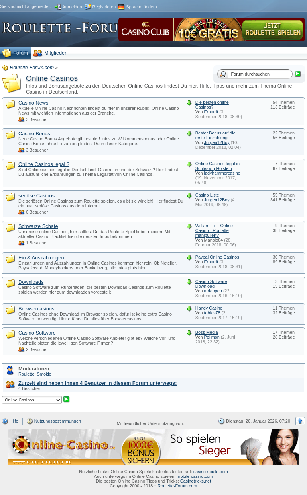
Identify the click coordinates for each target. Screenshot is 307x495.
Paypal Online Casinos (217, 257)
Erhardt (211, 111)
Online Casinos (52, 78)
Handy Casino (208, 308)
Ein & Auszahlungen (41, 258)
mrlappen (213, 290)
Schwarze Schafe (38, 226)
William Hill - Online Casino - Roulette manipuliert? (214, 230)
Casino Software (37, 333)
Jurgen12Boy (217, 142)
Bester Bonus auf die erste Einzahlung (215, 135)
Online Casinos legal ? (43, 164)
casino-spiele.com (210, 471)
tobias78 (212, 312)
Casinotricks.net (195, 481)
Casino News (33, 103)
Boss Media (206, 332)
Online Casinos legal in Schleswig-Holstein (217, 166)
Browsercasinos (36, 309)
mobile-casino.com (195, 476)
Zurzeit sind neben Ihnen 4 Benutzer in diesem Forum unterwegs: (97, 383)
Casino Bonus (34, 133)
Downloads (30, 282)
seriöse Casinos (36, 196)
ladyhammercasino (222, 173)
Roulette (26, 374)
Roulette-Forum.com (177, 485)
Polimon (212, 337)
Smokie (44, 374)
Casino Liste (207, 195)
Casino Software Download (211, 283)
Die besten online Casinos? (212, 104)
